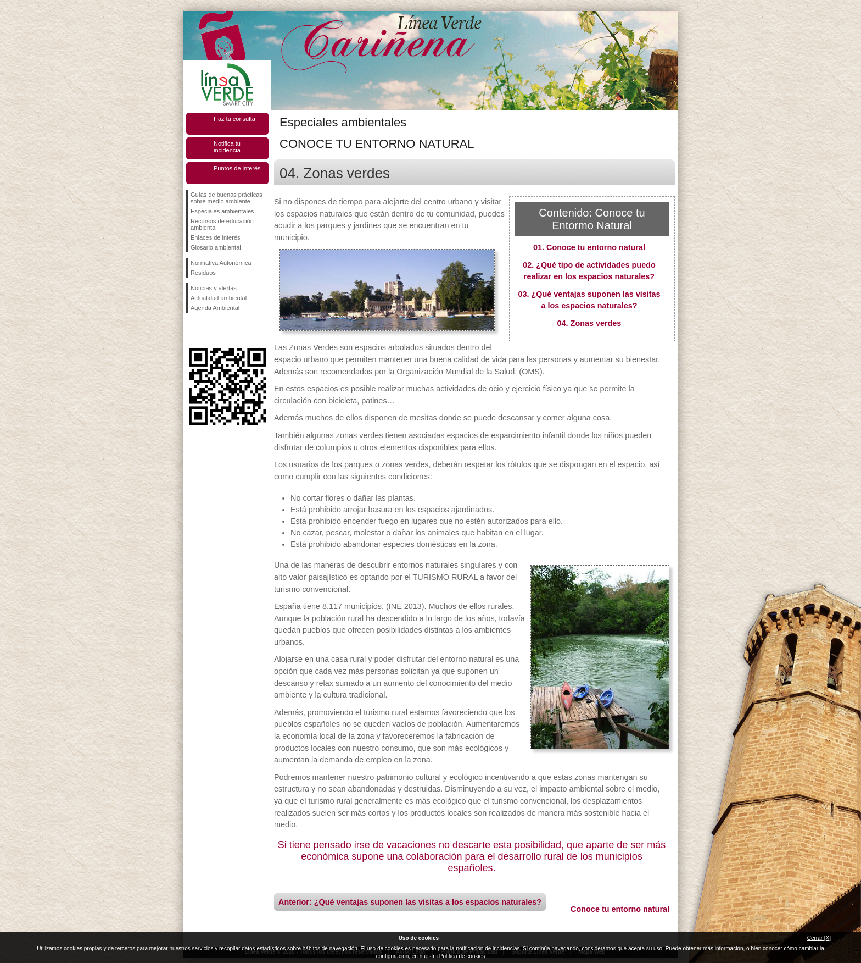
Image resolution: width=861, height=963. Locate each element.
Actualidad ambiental (219, 298)
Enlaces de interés (216, 237)
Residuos (203, 272)
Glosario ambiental (216, 247)
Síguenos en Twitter (210, 330)
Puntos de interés (237, 168)
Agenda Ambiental (215, 308)
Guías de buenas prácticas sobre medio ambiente (226, 197)
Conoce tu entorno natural (620, 909)
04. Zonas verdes (589, 323)
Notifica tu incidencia (227, 146)
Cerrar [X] (819, 938)
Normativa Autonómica (221, 262)
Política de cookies (462, 956)
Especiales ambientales (222, 211)
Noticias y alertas (214, 288)
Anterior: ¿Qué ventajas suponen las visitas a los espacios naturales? (409, 902)
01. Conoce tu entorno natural (589, 247)
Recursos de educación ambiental (222, 224)
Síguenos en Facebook (192, 330)
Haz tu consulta (234, 118)
